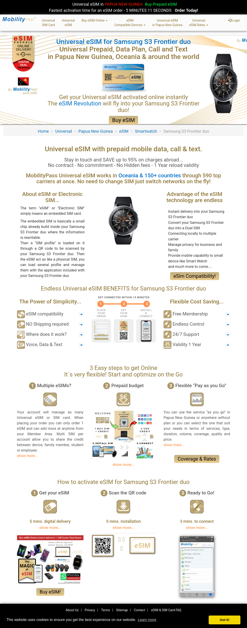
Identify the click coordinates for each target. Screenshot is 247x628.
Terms (105, 610)
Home (43, 131)
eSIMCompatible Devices (129, 23)
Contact (139, 610)
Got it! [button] (224, 620)
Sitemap (122, 610)
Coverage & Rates (197, 459)
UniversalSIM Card (48, 23)
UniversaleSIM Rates (198, 23)
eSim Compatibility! (195, 276)
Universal (63, 131)
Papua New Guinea (95, 131)
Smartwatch (146, 131)
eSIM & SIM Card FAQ (166, 610)
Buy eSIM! (50, 592)
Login (234, 20)
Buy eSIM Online (95, 20)
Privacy (90, 610)
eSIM (124, 131)
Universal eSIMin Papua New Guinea (167, 23)
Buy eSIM (123, 120)
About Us (72, 610)
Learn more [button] (147, 620)
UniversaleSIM (68, 23)
